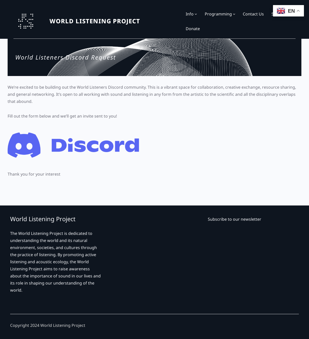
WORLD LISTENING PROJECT (94, 21)
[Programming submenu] (234, 14)
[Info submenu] (196, 14)
